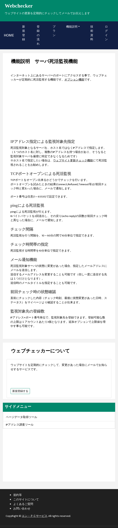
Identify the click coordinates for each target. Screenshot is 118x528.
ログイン (106, 33)
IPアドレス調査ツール (20, 424)
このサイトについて (26, 499)
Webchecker (19, 6)
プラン (54, 31)
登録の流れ (38, 35)
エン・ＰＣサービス (34, 516)
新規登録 (25, 33)
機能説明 (71, 26)
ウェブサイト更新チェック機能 (73, 160)
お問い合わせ (21, 508)
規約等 (17, 495)
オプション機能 (74, 79)
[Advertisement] (59, 112)
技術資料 (91, 33)
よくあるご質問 (23, 504)
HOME (9, 35)
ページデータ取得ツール (21, 417)
